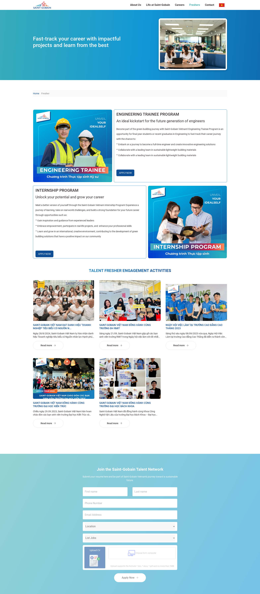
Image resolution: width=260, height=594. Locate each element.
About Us (135, 4)
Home (36, 93)
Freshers (194, 4)
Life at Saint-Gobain (158, 4)
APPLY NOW (125, 173)
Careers (179, 4)
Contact (209, 4)
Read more (48, 345)
